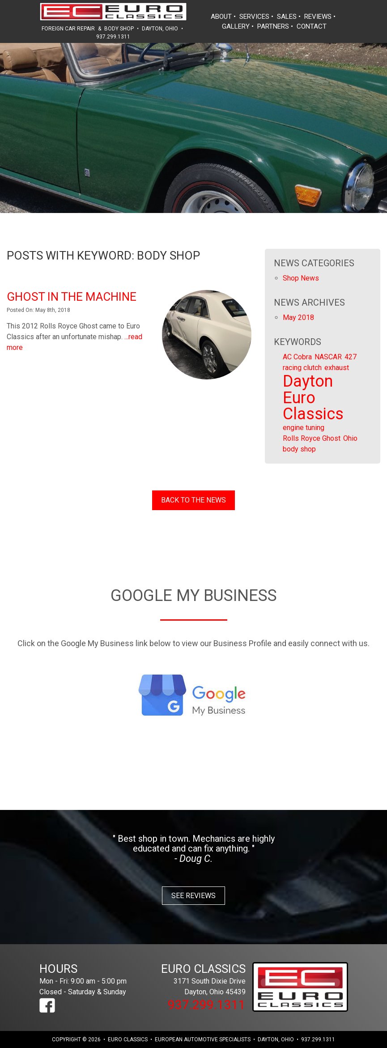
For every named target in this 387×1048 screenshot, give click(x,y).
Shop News (301, 278)
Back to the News (193, 500)
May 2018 (298, 317)
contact (312, 26)
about (221, 17)
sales (287, 17)
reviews (318, 17)
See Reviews (193, 895)
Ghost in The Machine (71, 296)
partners (273, 26)
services (254, 17)
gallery (236, 26)
